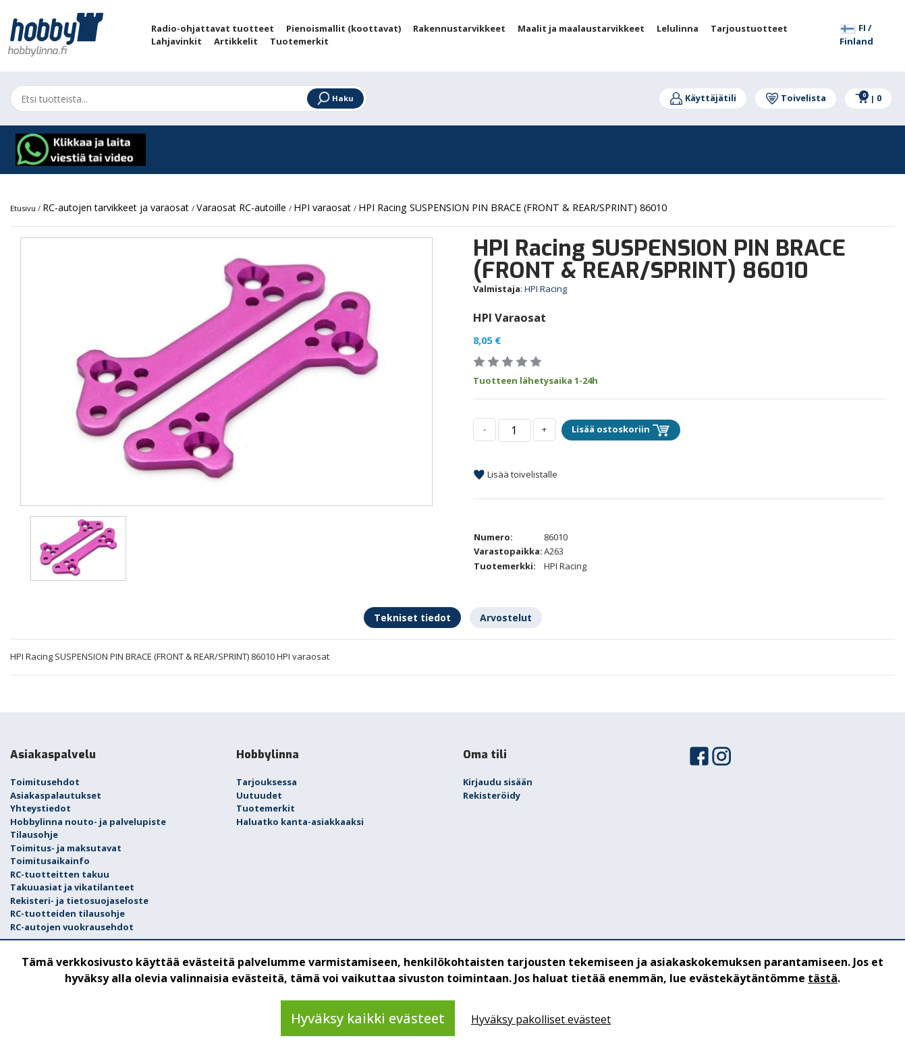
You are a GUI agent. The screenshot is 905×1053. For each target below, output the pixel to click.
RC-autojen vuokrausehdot (72, 927)
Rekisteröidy (491, 795)
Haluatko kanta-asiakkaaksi (300, 822)
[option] (226, 372)
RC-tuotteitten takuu (59, 874)
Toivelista (795, 98)
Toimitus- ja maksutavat (65, 848)
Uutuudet (259, 795)
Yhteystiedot (40, 808)
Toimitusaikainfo (50, 861)
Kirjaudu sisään (497, 782)
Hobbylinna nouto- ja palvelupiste (88, 822)
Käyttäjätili (702, 98)
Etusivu (24, 208)
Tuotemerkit (265, 808)
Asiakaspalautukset (55, 795)
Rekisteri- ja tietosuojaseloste (79, 900)
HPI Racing (545, 289)
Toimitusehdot (45, 782)
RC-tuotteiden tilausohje (67, 913)
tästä (823, 978)
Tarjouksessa (266, 782)
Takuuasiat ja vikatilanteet (72, 887)
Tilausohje (34, 834)
